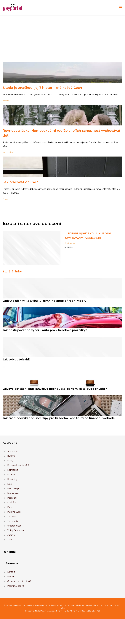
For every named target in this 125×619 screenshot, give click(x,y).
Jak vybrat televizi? (17, 359)
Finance (6, 199)
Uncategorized (8, 152)
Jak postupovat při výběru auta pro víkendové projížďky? (45, 330)
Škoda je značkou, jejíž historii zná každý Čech (42, 88)
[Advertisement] (62, 35)
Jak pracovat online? (20, 182)
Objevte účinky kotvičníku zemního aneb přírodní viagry (44, 300)
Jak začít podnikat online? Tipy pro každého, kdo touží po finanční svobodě (59, 418)
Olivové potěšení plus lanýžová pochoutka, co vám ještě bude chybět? (55, 388)
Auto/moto (6, 100)
